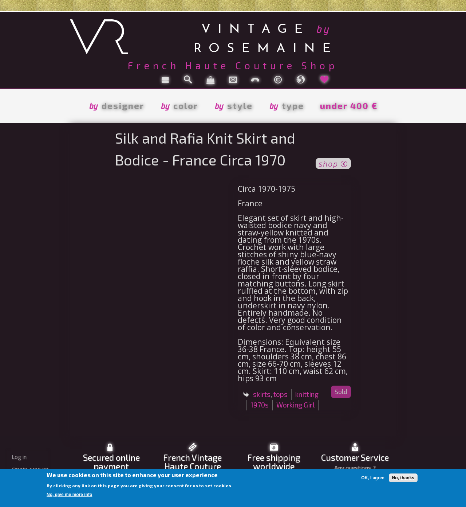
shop (333, 163)
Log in (19, 456)
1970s (259, 405)
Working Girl (295, 405)
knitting (307, 394)
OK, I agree (372, 477)
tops (280, 394)
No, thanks (403, 477)
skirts (261, 394)
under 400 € (349, 105)
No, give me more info (69, 494)
